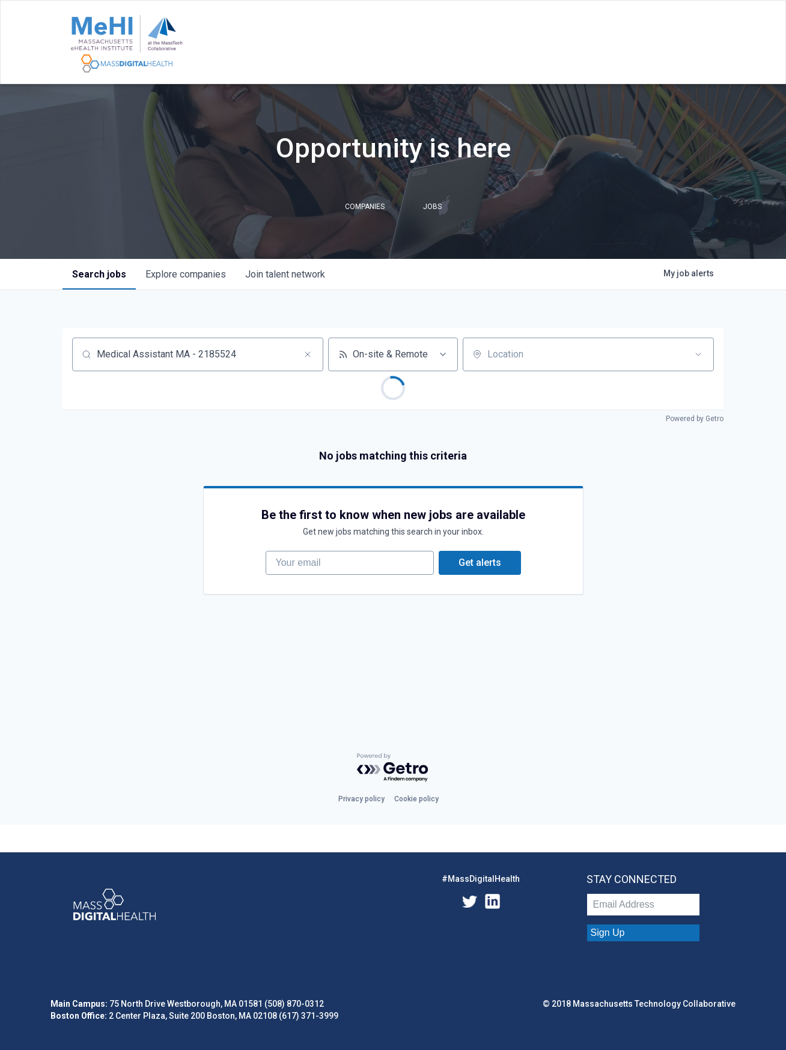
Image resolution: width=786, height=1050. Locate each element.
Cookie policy (416, 799)
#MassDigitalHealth (481, 879)
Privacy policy (361, 799)
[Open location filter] (698, 354)
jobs (99, 274)
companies (185, 274)
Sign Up (608, 932)
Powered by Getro (695, 418)
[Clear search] (307, 354)
